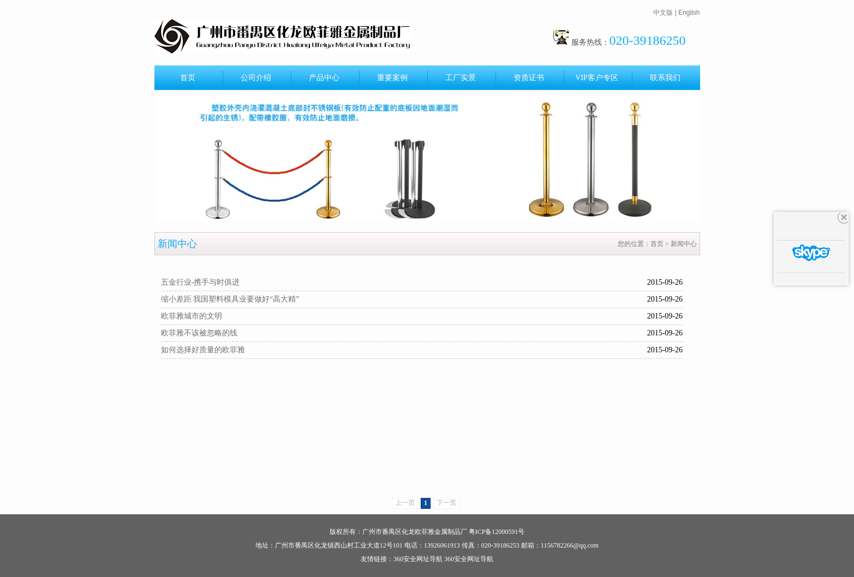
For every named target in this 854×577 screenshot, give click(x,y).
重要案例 (392, 78)
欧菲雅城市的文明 (191, 316)
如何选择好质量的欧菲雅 (203, 350)
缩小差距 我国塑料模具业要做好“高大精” (230, 299)
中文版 (663, 12)
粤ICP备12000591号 (497, 532)
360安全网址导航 (418, 559)
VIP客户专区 (596, 78)
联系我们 (665, 78)
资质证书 (528, 78)
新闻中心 (684, 244)
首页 (187, 78)
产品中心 (324, 78)
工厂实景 (460, 78)
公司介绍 (256, 78)
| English (687, 12)
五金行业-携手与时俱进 (200, 282)
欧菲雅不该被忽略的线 (199, 333)
